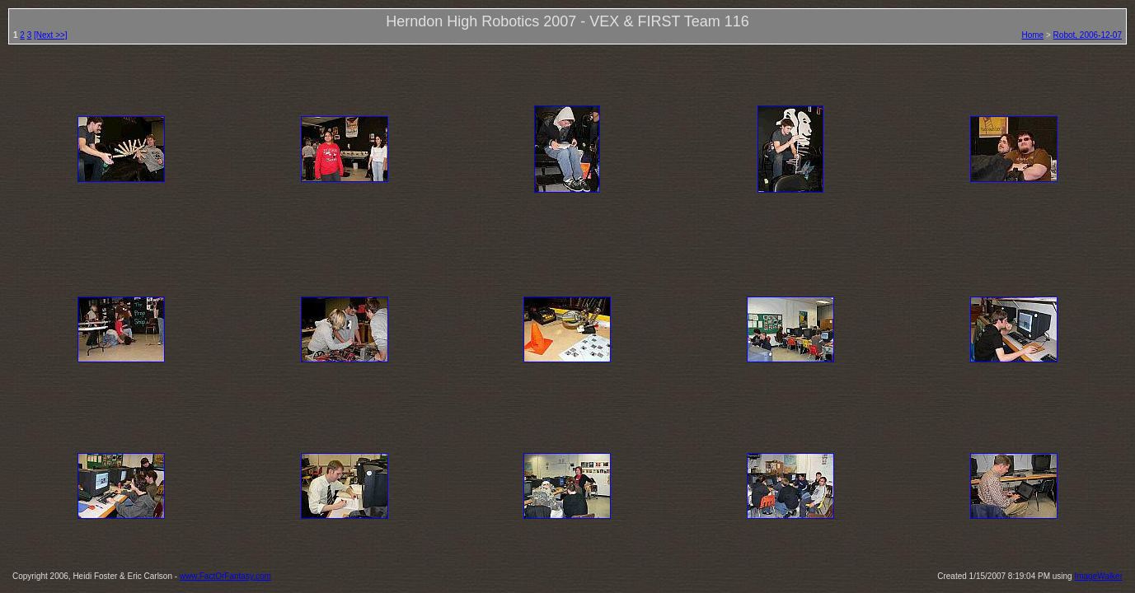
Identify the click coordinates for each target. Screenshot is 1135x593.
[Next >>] (51, 35)
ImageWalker (1098, 576)
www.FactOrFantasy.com (225, 576)
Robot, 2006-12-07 (1087, 35)
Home (1033, 35)
